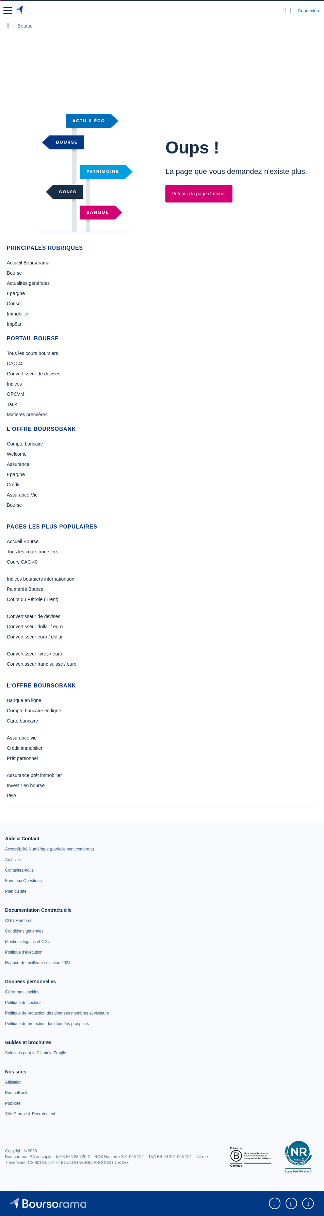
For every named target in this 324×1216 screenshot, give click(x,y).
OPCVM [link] (15, 394)
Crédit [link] (13, 484)
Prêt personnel (22, 758)
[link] (49, 849)
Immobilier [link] (18, 314)
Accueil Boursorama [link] (28, 262)
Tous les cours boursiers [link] (32, 353)
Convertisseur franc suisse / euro (42, 664)
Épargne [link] (16, 293)
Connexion (308, 10)
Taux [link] (12, 404)
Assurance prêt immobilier (34, 775)
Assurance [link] (18, 464)
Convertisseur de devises (33, 616)
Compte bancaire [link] (25, 444)
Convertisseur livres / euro (34, 653)
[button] (8, 10)
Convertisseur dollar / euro (35, 626)
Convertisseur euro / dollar (35, 636)
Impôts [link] (14, 324)
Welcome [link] (17, 454)
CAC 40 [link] (15, 363)
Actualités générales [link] (28, 283)
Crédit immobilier (25, 748)
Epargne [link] (16, 474)
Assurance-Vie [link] (22, 495)
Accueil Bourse (22, 541)
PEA (11, 795)
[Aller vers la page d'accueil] (20, 10)
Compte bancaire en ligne (34, 710)
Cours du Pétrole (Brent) (33, 599)
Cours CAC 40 (22, 562)
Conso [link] (13, 303)
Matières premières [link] (27, 414)
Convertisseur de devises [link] (33, 373)
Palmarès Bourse (25, 589)
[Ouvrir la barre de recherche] (285, 10)
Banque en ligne (24, 700)
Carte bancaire (22, 721)
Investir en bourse (26, 785)
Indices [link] (14, 384)
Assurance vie (22, 738)
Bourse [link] (14, 273)
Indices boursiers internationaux (40, 579)
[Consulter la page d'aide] (291, 10)
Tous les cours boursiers (32, 551)
